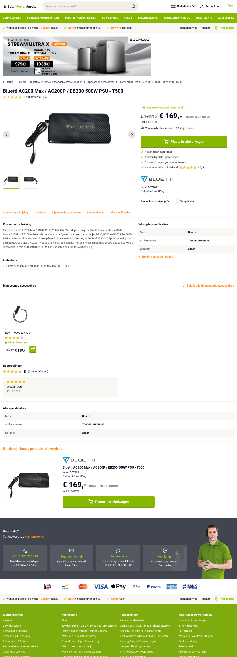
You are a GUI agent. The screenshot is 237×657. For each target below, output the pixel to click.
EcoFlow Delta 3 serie (132, 627)
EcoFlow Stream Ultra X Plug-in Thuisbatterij (145, 596)
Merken (206, 27)
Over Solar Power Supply (192, 580)
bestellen (121, 27)
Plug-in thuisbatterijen (132, 580)
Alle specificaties (120, 172)
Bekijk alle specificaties (155, 217)
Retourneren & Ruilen (15, 601)
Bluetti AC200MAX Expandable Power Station (56, 42)
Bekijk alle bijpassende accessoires (208, 246)
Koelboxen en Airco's (176, 17)
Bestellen (8, 580)
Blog (64, 580)
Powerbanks (110, 17)
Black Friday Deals (188, 616)
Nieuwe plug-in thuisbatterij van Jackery (84, 591)
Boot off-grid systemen (133, 616)
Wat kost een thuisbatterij (76, 606)
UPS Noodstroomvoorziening (136, 611)
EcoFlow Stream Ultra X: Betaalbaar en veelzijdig (89, 585)
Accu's (128, 17)
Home (22, 42)
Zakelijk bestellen (12, 585)
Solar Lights (204, 17)
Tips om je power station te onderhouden (84, 616)
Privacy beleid (186, 606)
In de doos (40, 172)
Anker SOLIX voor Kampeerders (138, 622)
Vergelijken (187, 161)
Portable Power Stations (43, 17)
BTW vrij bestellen (188, 585)
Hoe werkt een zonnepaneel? (77, 622)
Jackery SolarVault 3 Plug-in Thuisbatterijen (145, 585)
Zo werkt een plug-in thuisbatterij (80, 601)
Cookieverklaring (188, 601)
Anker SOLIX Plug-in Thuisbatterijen (140, 591)
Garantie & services (14, 611)
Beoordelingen (95, 172)
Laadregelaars (148, 17)
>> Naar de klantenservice (17, 629)
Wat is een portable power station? (81, 611)
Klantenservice (188, 27)
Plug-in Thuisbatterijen (80, 17)
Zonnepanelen (12, 17)
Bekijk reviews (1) (35, 57)
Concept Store (11, 622)
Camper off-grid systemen (135, 606)
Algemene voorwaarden (192, 611)
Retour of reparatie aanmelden (20, 606)
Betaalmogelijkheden (15, 591)
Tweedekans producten (16, 616)
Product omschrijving (157, 161)
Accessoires (226, 17)
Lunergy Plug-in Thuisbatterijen (138, 601)
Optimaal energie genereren (77, 627)
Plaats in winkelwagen (184, 102)
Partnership (185, 591)
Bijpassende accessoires (100, 42)
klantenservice (34, 496)
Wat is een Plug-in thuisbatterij (78, 596)
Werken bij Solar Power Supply (195, 596)
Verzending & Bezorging (16, 596)
